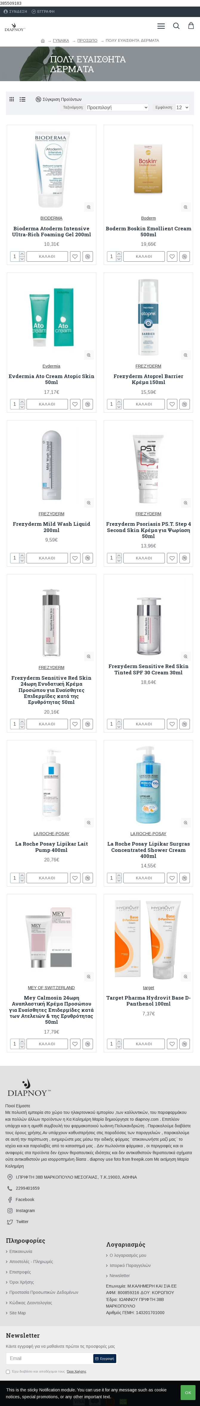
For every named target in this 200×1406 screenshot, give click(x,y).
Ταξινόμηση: (73, 107)
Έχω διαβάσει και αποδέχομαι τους (46, 1371)
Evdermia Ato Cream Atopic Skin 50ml (51, 379)
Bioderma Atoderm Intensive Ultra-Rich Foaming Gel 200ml (51, 232)
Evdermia (51, 366)
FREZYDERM (148, 366)
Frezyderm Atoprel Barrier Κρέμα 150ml (148, 379)
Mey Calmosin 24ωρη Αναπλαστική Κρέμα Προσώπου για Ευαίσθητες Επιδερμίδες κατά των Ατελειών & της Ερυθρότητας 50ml (51, 1010)
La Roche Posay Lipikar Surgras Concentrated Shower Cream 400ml (148, 850)
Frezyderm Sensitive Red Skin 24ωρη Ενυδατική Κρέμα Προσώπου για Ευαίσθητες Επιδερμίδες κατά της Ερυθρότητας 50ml (51, 690)
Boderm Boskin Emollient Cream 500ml (148, 232)
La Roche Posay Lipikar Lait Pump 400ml (51, 847)
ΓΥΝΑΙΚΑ (61, 40)
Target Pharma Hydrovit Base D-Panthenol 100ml (148, 1001)
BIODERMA (51, 218)
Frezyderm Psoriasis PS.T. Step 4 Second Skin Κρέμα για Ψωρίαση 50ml (148, 530)
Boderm (148, 218)
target (148, 987)
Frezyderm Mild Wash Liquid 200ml (51, 527)
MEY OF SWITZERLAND (51, 987)
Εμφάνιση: (164, 107)
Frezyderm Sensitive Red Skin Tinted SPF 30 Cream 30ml (148, 669)
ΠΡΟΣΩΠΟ (87, 40)
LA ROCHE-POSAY (51, 833)
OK (188, 1392)
